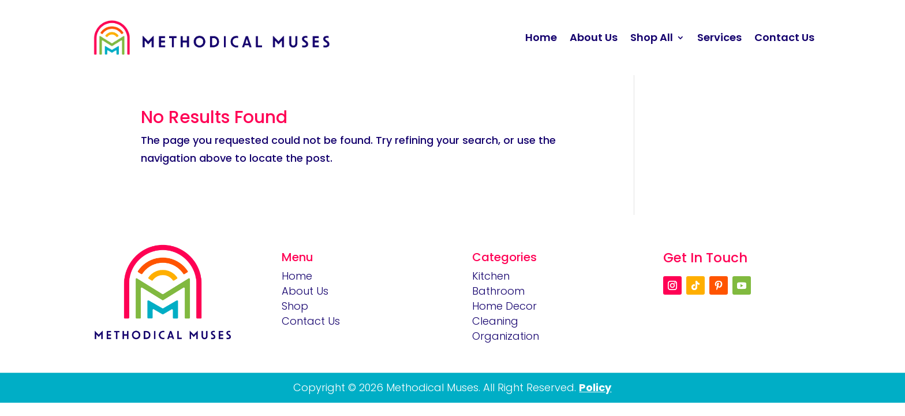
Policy (595, 387)
